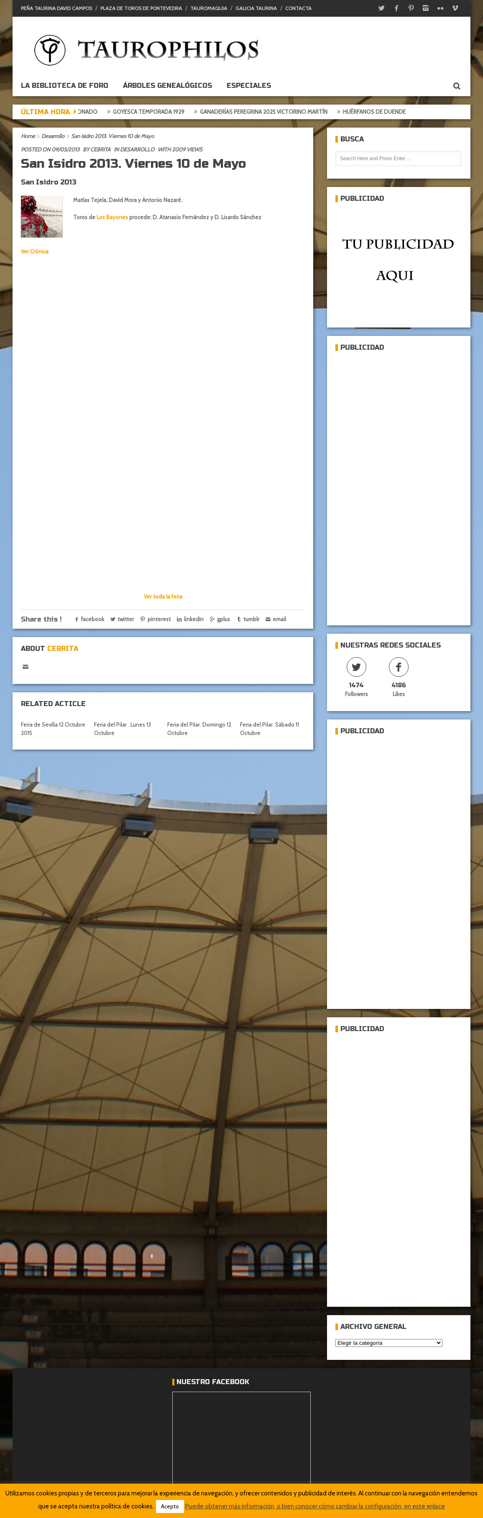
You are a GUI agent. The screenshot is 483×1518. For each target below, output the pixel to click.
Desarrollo (52, 136)
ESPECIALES (249, 86)
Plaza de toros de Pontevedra (141, 8)
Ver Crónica (35, 251)
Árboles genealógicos (167, 86)
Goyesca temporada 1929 (164, 111)
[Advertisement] (381, 484)
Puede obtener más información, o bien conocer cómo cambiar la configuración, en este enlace (315, 1506)
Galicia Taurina (256, 8)
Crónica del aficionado (79, 111)
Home (28, 136)
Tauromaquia (208, 8)
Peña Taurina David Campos (56, 8)
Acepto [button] (170, 1506)
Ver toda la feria (163, 596)
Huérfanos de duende (390, 111)
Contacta (298, 8)
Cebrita (100, 149)
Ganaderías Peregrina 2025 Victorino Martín (279, 111)
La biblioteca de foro (64, 86)
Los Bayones (112, 217)
